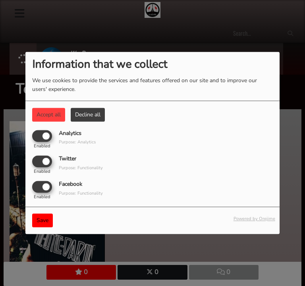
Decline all (87, 114)
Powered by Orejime (254, 219)
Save (42, 220)
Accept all (49, 114)
